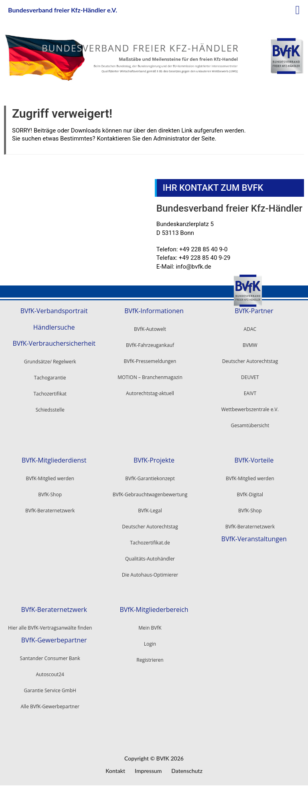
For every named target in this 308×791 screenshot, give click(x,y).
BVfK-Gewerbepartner (54, 640)
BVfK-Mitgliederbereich (154, 609)
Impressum (148, 770)
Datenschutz (187, 770)
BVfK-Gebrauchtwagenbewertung (150, 494)
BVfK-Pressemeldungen (150, 361)
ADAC (250, 329)
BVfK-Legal (150, 510)
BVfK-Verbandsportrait (54, 311)
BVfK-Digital (250, 494)
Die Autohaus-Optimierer (150, 574)
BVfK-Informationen (154, 311)
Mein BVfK (149, 627)
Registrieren (149, 659)
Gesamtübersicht (250, 425)
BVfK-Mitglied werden (250, 478)
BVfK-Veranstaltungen (254, 539)
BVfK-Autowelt (150, 329)
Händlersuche (54, 327)
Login (150, 643)
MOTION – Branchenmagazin (150, 377)
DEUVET (250, 377)
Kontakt (115, 770)
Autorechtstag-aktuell (150, 393)
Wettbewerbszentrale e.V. (250, 409)
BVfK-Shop (250, 510)
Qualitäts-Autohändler (150, 558)
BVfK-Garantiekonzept (149, 478)
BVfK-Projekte (154, 460)
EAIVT (250, 393)
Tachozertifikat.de (150, 542)
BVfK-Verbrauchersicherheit (53, 343)
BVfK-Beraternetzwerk (250, 526)
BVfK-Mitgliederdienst (54, 460)
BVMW (250, 345)
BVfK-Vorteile (254, 460)
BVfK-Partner (254, 311)
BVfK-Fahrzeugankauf (150, 345)
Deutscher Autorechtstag (250, 361)
